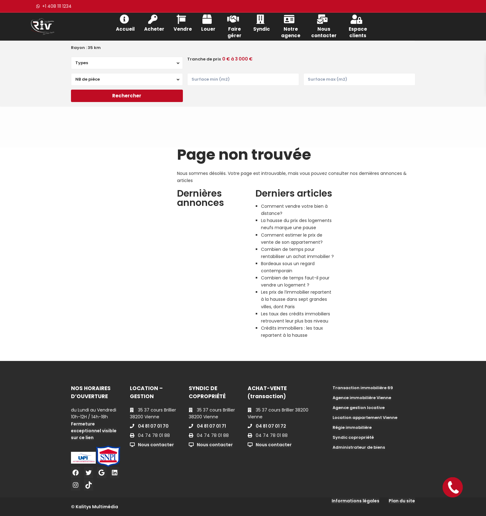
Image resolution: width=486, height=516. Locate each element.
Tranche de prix (204, 59)
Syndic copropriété (353, 437)
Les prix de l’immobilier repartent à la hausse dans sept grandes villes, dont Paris (296, 299)
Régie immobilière (352, 427)
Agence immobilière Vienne (362, 398)
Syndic (261, 22)
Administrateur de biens (359, 447)
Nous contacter (324, 26)
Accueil (125, 22)
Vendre (183, 22)
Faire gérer (234, 26)
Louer (208, 22)
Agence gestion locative (359, 408)
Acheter (154, 22)
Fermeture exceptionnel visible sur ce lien (94, 431)
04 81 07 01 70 (153, 426)
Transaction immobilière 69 (363, 388)
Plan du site (402, 501)
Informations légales (355, 501)
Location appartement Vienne (365, 417)
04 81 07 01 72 (271, 426)
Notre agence (290, 26)
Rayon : (86, 48)
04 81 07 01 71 (211, 426)
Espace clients (358, 26)
